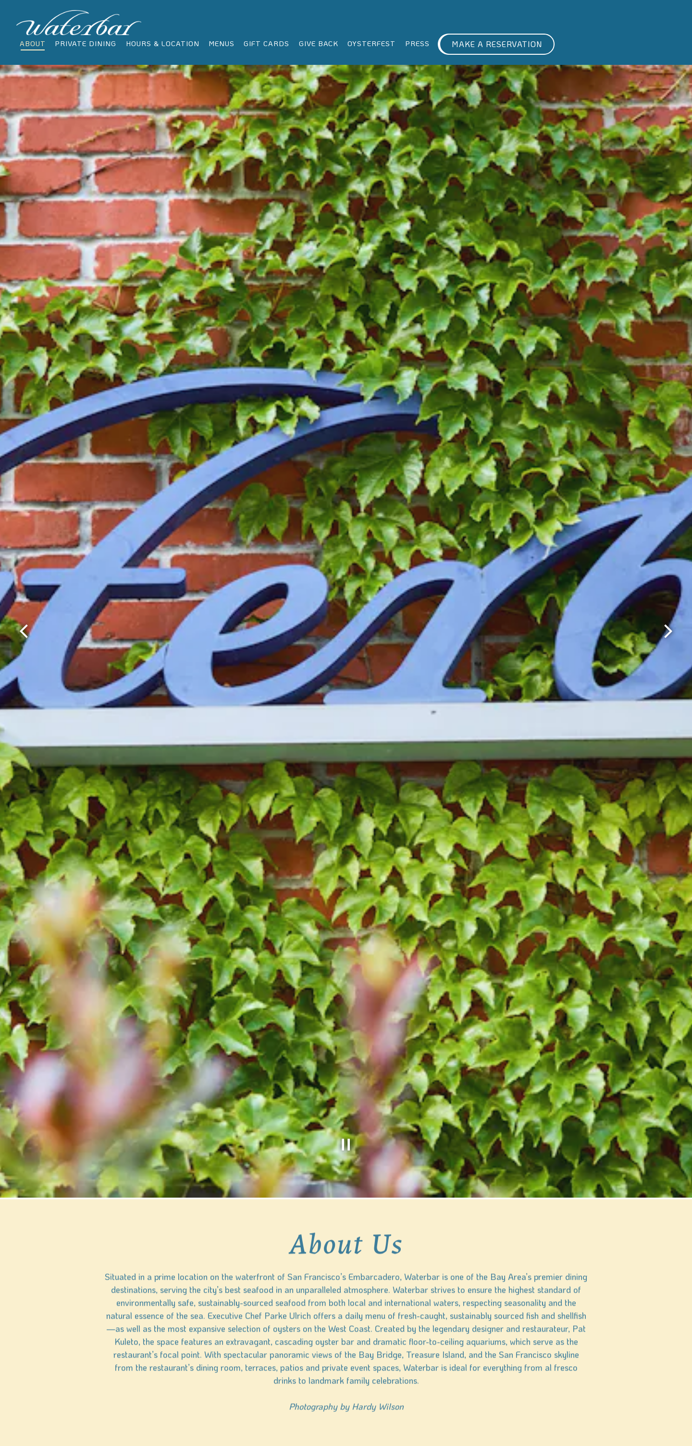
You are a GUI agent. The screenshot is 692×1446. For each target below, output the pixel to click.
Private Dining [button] (85, 43)
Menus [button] (222, 43)
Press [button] (417, 43)
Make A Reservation (497, 44)
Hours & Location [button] (162, 43)
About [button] (33, 43)
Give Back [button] (318, 43)
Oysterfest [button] (371, 43)
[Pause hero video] (346, 1012)
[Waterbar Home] (78, 21)
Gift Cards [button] (266, 43)
